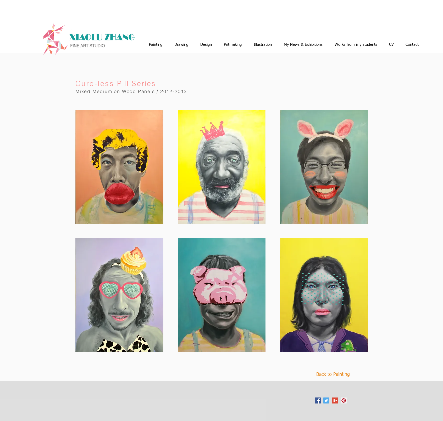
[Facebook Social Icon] (318, 400)
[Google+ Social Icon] (335, 400)
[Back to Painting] (333, 375)
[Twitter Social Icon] (326, 400)
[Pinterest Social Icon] (344, 400)
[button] (119, 167)
